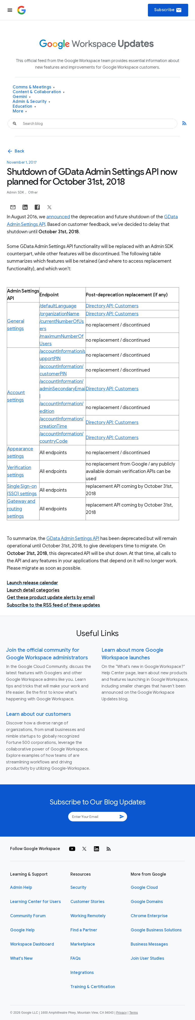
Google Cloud (144, 887)
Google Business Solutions (156, 930)
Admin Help (21, 887)
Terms (133, 1012)
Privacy (121, 1012)
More (20, 111)
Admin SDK (16, 192)
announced (58, 217)
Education (24, 106)
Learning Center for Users (35, 901)
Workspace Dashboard (32, 944)
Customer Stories (87, 901)
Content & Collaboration (39, 92)
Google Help (22, 930)
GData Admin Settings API (72, 538)
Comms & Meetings (34, 87)
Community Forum (28, 915)
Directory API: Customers (112, 306)
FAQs (75, 958)
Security (78, 887)
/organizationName (59, 314)
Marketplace (82, 944)
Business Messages (149, 944)
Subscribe (168, 10)
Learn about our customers (38, 714)
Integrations (82, 972)
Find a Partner (83, 930)
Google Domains (147, 901)
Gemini (22, 96)
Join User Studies (147, 958)
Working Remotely (88, 915)
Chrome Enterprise (149, 915)
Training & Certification (92, 986)
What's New (21, 958)
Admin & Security (31, 101)
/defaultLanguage (58, 306)
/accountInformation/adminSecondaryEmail (62, 389)
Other (33, 192)
